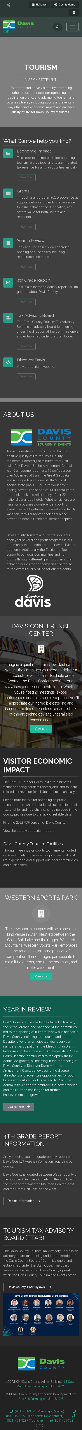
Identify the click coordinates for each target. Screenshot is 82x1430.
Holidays (39, 4)
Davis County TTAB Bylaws (29, 1287)
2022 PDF (23, 823)
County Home (64, 4)
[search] (57, 27)
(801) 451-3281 (64, 1420)
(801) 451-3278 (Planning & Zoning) (36, 1411)
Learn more (19, 1106)
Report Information (24, 1201)
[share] (8, 5)
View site (41, 728)
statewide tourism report (35, 831)
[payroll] (74, 12)
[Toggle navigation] (72, 27)
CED (6, 31)
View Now (26, 175)
